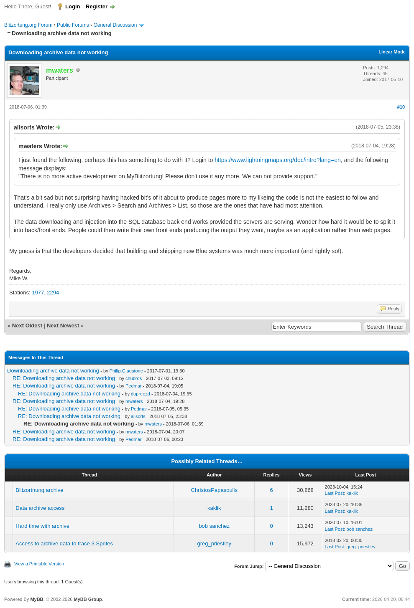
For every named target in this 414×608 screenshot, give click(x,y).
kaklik (352, 493)
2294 (53, 292)
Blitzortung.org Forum (28, 25)
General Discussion (115, 25)
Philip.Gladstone (126, 370)
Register (96, 6)
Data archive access (39, 508)
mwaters (134, 401)
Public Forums (73, 25)
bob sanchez (214, 526)
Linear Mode (392, 51)
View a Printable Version (39, 563)
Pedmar (133, 385)
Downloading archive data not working (53, 370)
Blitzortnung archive (39, 490)
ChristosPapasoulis (214, 490)
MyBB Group (88, 599)
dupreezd (140, 393)
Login (72, 6)
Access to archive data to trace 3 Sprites (64, 543)
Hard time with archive (42, 526)
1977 (38, 292)
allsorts (138, 416)
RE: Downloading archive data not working (64, 378)
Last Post (334, 493)
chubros (133, 378)
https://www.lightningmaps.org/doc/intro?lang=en (278, 160)
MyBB (36, 599)
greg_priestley (214, 543)
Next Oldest (27, 325)
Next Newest (63, 325)
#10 (401, 106)
